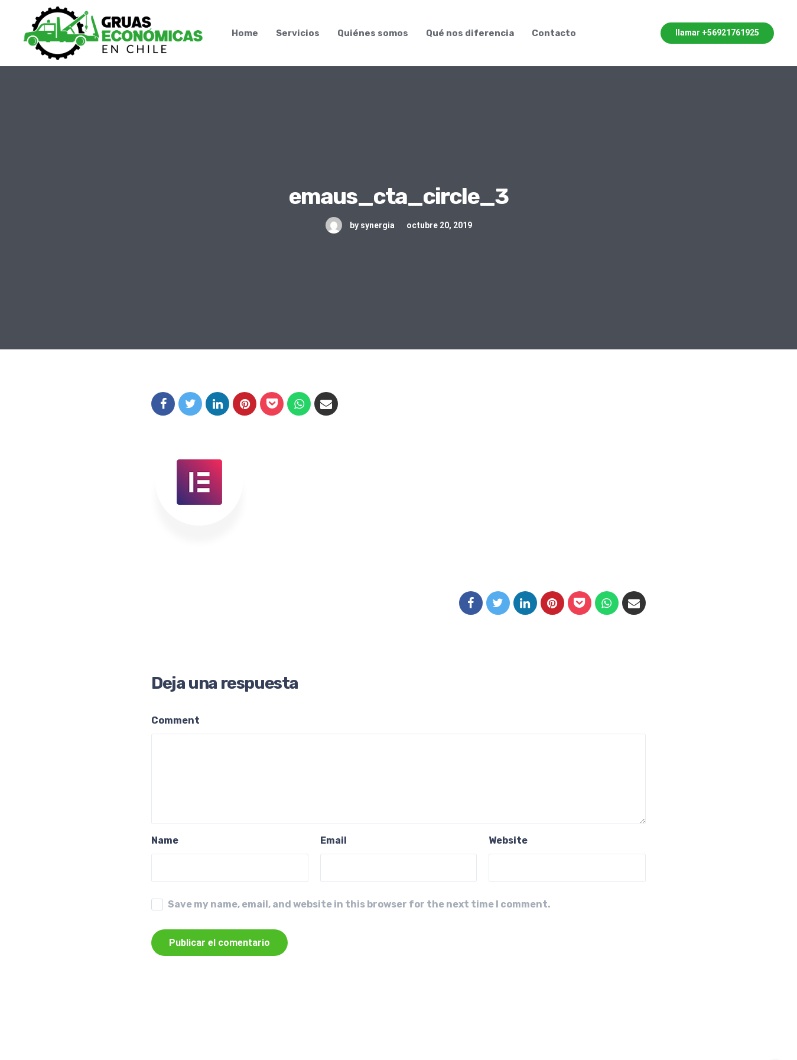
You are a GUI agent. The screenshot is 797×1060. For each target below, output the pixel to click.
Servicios (298, 33)
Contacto (554, 33)
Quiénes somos (372, 33)
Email (333, 840)
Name (164, 840)
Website (508, 840)
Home (245, 33)
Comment (175, 720)
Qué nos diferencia (470, 33)
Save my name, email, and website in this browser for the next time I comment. (359, 904)
